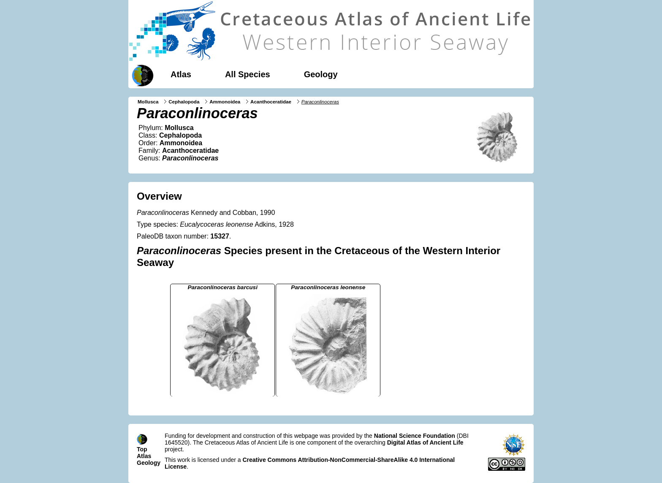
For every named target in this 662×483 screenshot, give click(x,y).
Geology (321, 74)
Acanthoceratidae (270, 101)
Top (142, 449)
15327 (219, 236)
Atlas (181, 74)
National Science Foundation (414, 435)
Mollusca (148, 101)
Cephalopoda (183, 101)
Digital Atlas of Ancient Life (425, 442)
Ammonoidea (224, 101)
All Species (247, 74)
